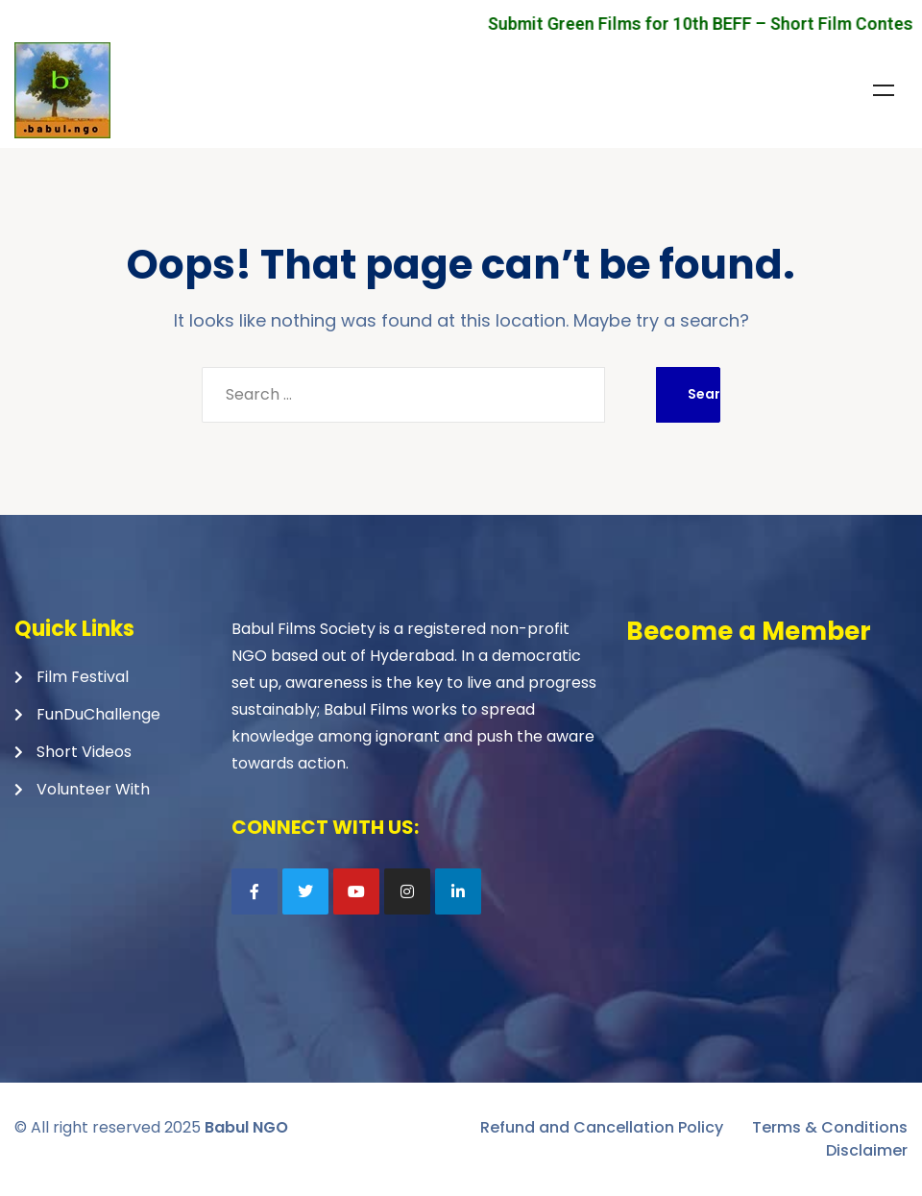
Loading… (765, 791)
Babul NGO (246, 1127)
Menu (884, 90)
